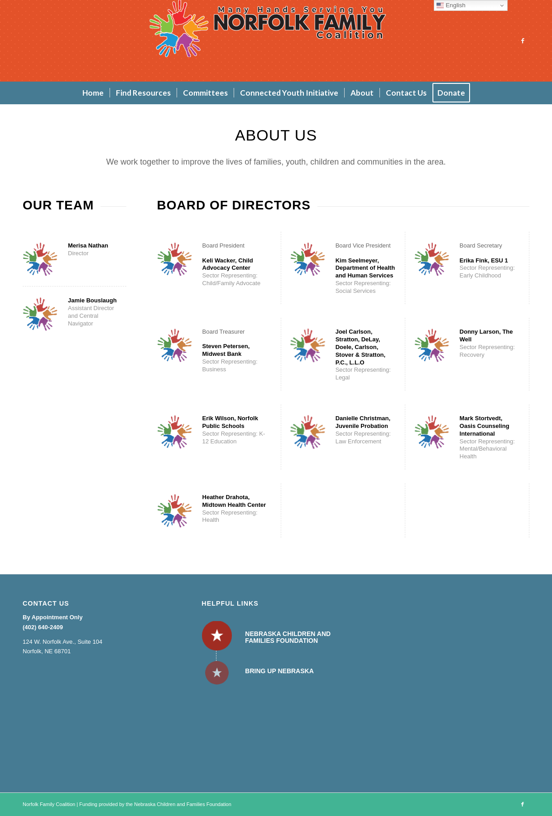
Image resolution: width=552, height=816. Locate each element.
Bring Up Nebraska (279, 671)
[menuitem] (93, 93)
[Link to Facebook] (522, 41)
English (451, 5)
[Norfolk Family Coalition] (276, 41)
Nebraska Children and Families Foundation (288, 637)
